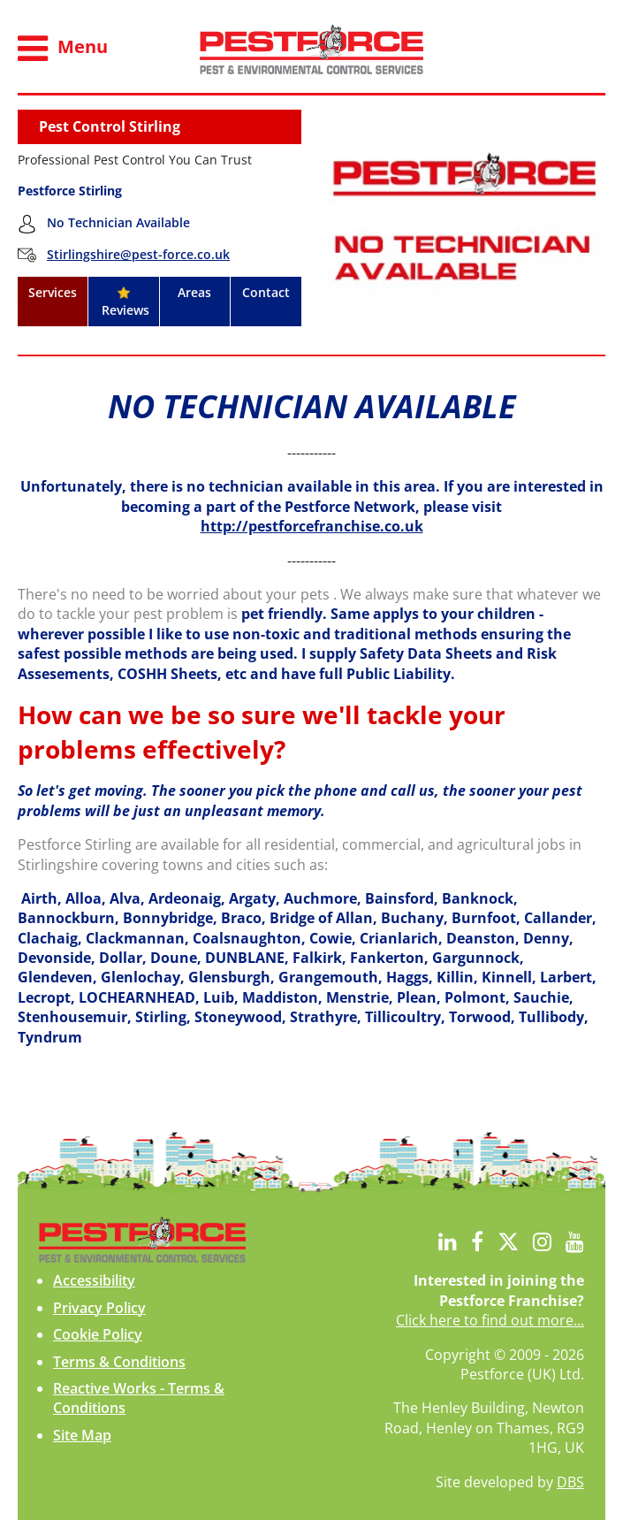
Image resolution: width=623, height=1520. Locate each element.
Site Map (82, 1435)
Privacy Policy (99, 1308)
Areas (194, 292)
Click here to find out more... (490, 1320)
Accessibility (94, 1280)
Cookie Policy (97, 1334)
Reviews (123, 302)
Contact (266, 292)
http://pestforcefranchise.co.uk (312, 526)
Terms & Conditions (119, 1361)
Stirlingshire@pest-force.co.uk (138, 254)
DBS (570, 1482)
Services (52, 292)
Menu (63, 48)
